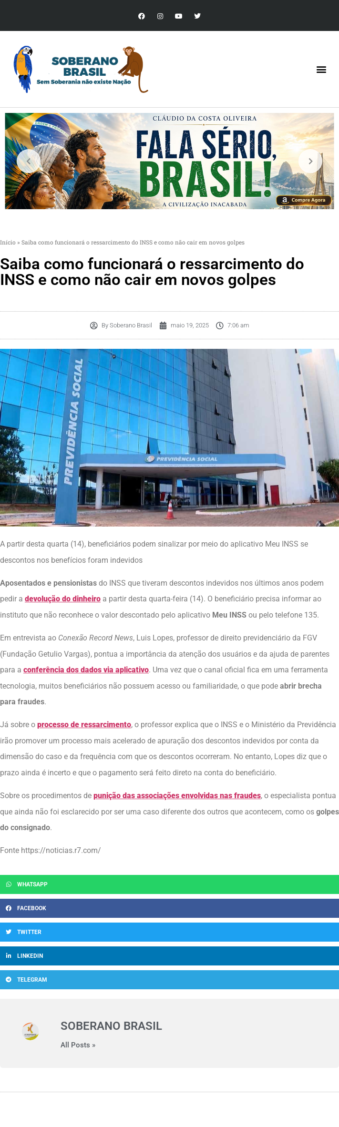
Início (8, 242)
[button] (321, 69)
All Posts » (78, 1045)
